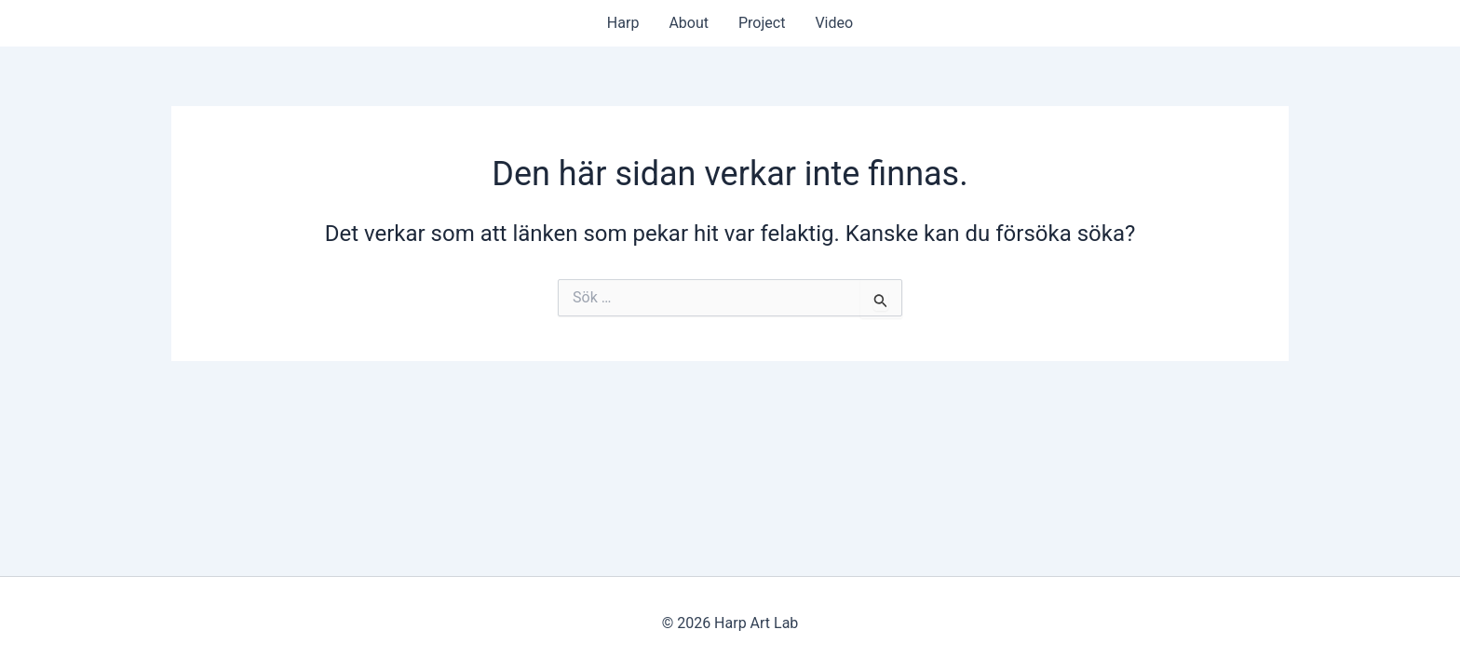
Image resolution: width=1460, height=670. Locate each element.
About (689, 23)
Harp (623, 23)
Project (761, 23)
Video (834, 23)
